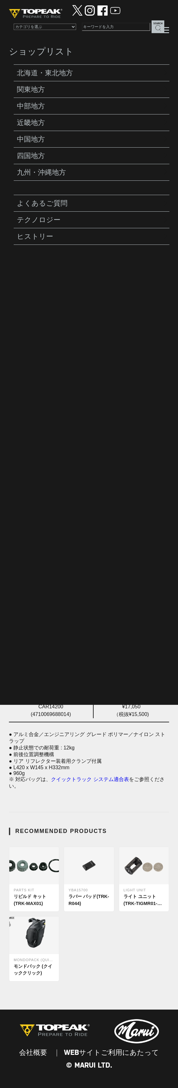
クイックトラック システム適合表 (90, 779)
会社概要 (33, 1052)
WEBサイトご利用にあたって (111, 1052)
